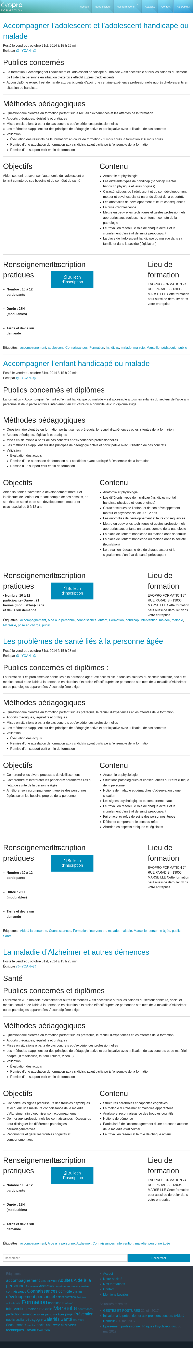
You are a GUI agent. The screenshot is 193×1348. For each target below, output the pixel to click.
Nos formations (125, 6)
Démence (77, 1292)
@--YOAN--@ (26, 50)
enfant (102, 620)
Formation (96, 347)
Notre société (103, 6)
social (41, 1325)
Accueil (84, 6)
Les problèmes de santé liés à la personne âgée (83, 641)
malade (126, 347)
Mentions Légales (116, 1294)
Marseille (152, 347)
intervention (149, 620)
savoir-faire (78, 1320)
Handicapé (67, 1303)
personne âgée (159, 930)
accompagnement (33, 347)
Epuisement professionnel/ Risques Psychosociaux (140, 1326)
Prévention (83, 1314)
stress (56, 1325)
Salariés (51, 1319)
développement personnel (30, 1296)
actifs (43, 1281)
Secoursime (30, 1325)
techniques (15, 1330)
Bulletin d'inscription (72, 279)
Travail (30, 1330)
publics (20, 1319)
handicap (112, 347)
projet (69, 1314)
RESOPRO (183, 6)
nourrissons (85, 1309)
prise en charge (29, 625)
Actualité (150, 6)
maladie (139, 347)
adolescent (56, 347)
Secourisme (15, 1325)
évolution (43, 1330)
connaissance (86, 620)
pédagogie (169, 347)
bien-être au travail (66, 1286)
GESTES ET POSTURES (121, 1310)
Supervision (68, 1325)
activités (52, 1280)
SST (49, 1325)
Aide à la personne (61, 620)
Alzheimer (83, 1243)
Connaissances (76, 347)
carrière (84, 1286)
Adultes (65, 1280)
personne (38, 1314)
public (182, 347)
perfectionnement (19, 1314)
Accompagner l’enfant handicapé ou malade (76, 363)
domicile (65, 1291)
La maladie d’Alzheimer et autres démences (76, 952)
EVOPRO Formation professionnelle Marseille (11, 8)
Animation (46, 1286)
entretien (70, 1297)
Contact (165, 6)
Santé (7, 936)
